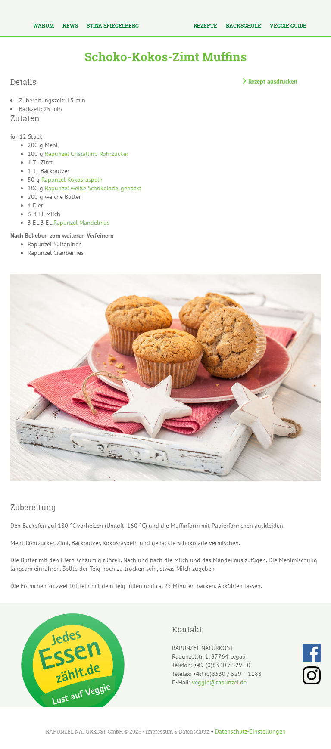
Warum (43, 25)
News (70, 25)
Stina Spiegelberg (113, 25)
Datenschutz (194, 731)
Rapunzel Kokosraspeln (72, 179)
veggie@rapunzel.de (219, 682)
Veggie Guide (288, 25)
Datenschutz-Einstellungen (250, 731)
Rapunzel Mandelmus (81, 222)
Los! (77, 7)
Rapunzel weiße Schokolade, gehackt (93, 188)
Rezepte (205, 25)
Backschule (243, 25)
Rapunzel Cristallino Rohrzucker (86, 154)
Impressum (159, 731)
